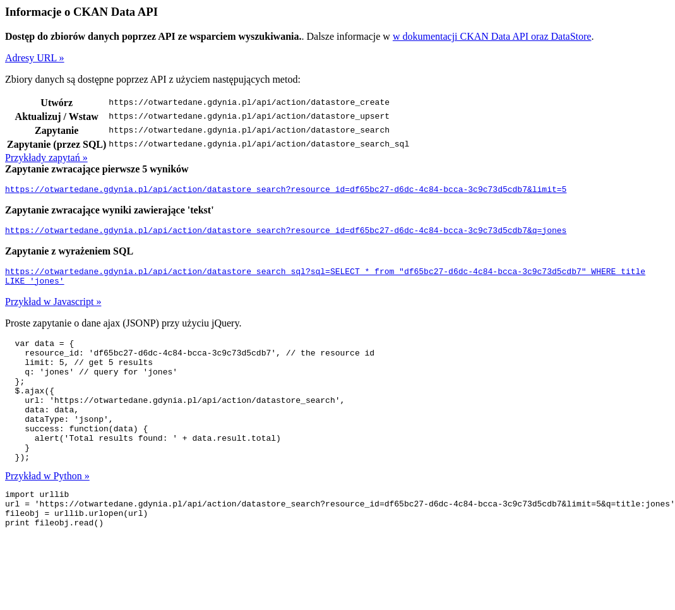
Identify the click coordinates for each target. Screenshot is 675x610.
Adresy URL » (34, 57)
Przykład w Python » (47, 508)
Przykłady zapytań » (46, 157)
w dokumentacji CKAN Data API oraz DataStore (492, 36)
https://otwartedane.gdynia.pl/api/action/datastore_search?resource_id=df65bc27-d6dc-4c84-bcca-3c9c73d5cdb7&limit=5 (285, 190)
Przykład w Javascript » (53, 309)
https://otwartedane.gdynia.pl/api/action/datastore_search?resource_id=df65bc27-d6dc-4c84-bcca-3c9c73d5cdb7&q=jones (285, 233)
